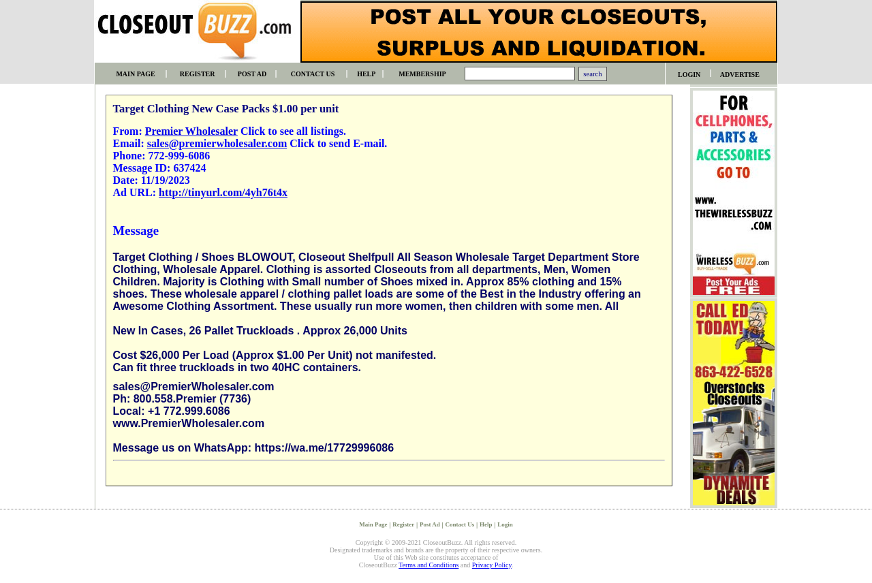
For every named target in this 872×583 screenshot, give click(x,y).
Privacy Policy (492, 565)
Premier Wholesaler (191, 131)
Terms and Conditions (428, 565)
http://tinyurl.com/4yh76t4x (223, 192)
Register (403, 524)
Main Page (373, 524)
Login (505, 524)
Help (486, 524)
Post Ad (430, 524)
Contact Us (459, 524)
